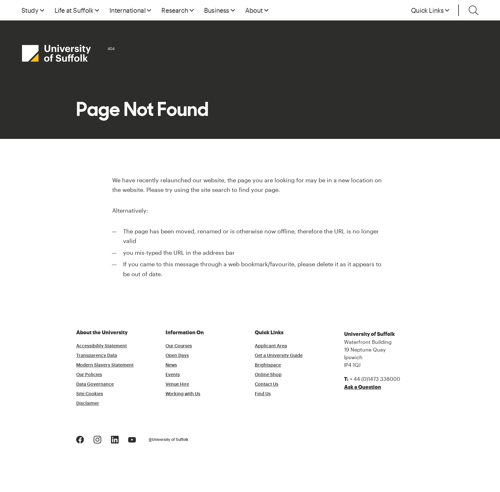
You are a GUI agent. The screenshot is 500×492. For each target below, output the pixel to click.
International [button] (127, 10)
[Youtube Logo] (132, 439)
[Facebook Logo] (80, 439)
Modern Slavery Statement (105, 365)
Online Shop (268, 375)
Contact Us (266, 384)
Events (172, 375)
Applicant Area (271, 346)
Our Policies (89, 375)
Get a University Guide (279, 355)
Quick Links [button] (427, 10)
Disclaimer (87, 403)
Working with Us (182, 394)
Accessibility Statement (101, 346)
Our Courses (178, 346)
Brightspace (268, 365)
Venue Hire (177, 384)
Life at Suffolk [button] (74, 10)
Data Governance (95, 384)
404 (110, 48)
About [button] (254, 10)
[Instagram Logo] (97, 439)
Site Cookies (89, 394)
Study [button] (30, 10)
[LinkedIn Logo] (115, 439)
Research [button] (174, 10)
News (171, 365)
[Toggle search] (473, 10)
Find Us (263, 394)
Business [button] (216, 10)
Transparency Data (96, 355)
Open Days (177, 355)
